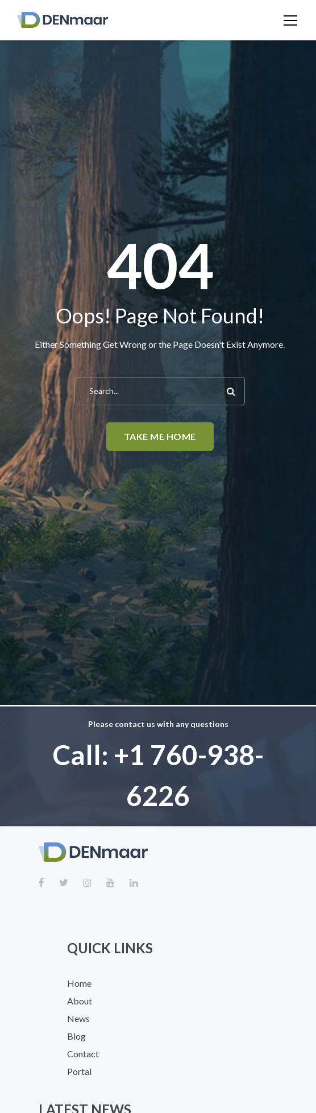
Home (79, 983)
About (79, 1000)
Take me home (160, 436)
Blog (76, 1036)
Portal (79, 1071)
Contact (83, 1053)
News (78, 1018)
